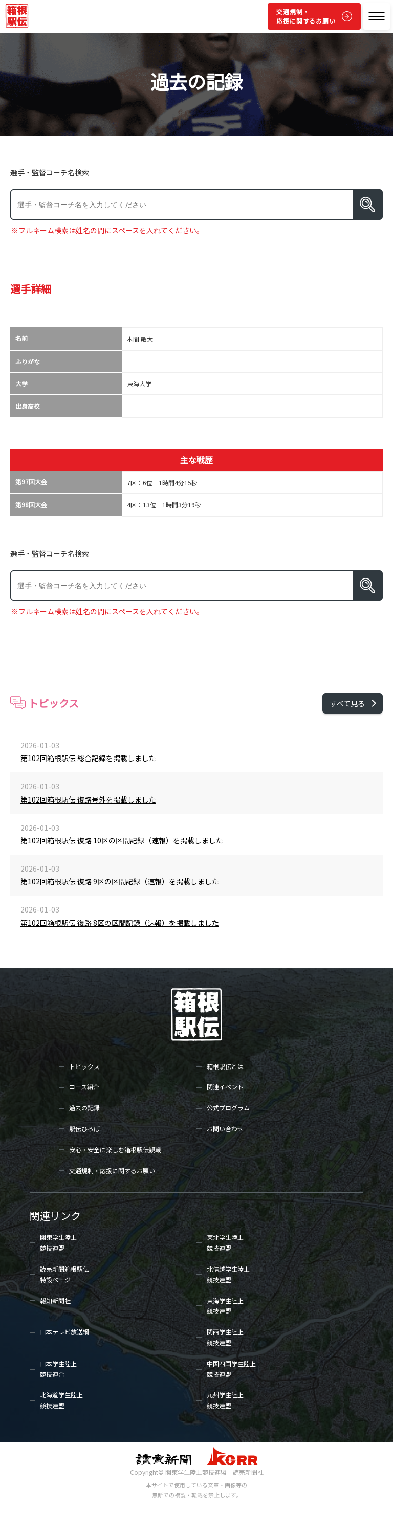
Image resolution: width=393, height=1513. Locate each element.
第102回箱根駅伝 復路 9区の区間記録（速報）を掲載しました (119, 881)
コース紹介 (84, 1086)
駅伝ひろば (84, 1128)
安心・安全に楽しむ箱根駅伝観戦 (115, 1149)
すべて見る (347, 703)
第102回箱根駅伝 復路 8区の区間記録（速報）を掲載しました (119, 923)
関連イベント (225, 1086)
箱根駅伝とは (225, 1066)
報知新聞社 (55, 1300)
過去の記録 (84, 1107)
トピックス (84, 1066)
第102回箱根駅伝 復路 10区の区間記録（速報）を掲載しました (121, 840)
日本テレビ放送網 (64, 1331)
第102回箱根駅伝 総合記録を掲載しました (88, 758)
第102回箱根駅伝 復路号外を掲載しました (88, 799)
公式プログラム (228, 1107)
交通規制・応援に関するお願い (306, 16)
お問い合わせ (225, 1128)
